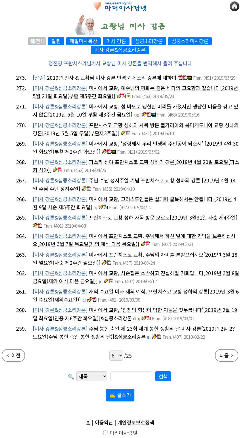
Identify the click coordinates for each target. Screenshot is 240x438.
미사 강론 (116, 41)
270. (21, 125)
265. (21, 217)
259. (21, 328)
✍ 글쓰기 (120, 395)
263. (21, 254)
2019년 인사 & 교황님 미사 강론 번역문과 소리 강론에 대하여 (111, 77)
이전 (13, 355)
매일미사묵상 (83, 41)
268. (21, 161)
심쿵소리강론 (149, 41)
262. (21, 273)
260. (21, 309)
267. (21, 180)
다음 (227, 355)
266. (21, 199)
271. (21, 106)
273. (21, 77)
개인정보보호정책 (135, 422)
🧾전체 (37, 41)
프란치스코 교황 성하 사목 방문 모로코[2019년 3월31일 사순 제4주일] (163, 217)
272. (21, 88)
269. (21, 143)
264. (21, 235)
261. (21, 291)
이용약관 (104, 422)
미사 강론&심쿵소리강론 (120, 49)
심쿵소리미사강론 (190, 41)
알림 (56, 41)
